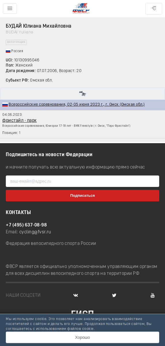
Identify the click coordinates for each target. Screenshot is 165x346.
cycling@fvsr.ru (35, 232)
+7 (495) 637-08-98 (26, 225)
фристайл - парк (19, 120)
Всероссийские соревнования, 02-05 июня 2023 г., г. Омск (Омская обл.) (77, 105)
